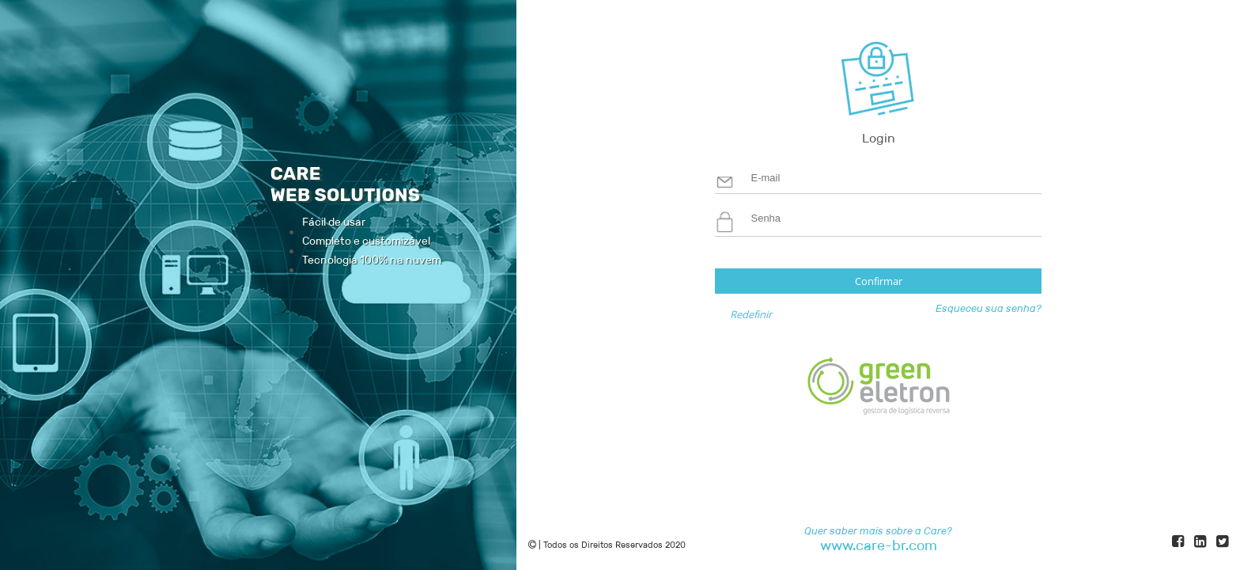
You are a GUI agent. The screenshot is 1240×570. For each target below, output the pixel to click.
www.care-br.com (878, 546)
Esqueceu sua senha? (989, 308)
